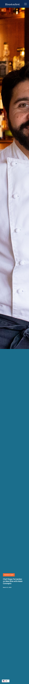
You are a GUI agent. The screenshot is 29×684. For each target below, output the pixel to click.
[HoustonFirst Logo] (12, 4)
